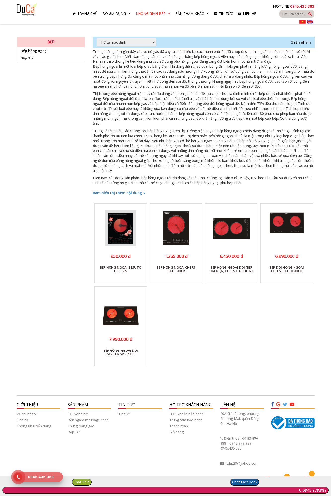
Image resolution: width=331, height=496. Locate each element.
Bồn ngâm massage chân (88, 420)
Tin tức (226, 13)
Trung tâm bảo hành (185, 420)
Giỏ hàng (176, 432)
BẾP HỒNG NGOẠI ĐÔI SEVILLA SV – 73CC (120, 352)
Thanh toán (178, 426)
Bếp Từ (27, 58)
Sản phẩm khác (190, 13)
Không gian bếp (151, 13)
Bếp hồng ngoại (34, 50)
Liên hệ (249, 13)
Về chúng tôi (27, 414)
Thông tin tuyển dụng (34, 426)
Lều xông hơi (78, 414)
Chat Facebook (244, 481)
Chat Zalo (82, 481)
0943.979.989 (315, 490)
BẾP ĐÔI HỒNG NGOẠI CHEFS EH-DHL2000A (286, 269)
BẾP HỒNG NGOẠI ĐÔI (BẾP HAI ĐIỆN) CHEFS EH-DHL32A (231, 269)
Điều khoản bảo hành (186, 414)
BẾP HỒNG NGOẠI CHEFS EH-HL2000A (176, 269)
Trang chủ (87, 13)
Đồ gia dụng (114, 13)
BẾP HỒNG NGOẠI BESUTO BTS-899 (120, 269)
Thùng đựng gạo (81, 426)
